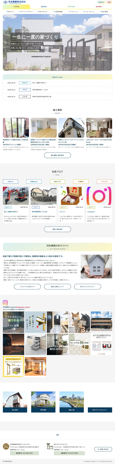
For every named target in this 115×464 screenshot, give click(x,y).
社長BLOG (34, 181)
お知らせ (10, 181)
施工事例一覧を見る (57, 155)
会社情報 (99, 6)
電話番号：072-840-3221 (24, 453)
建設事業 (44, 6)
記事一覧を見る (57, 229)
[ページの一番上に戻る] (57, 436)
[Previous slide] (5, 42)
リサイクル (71, 6)
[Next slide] (110, 42)
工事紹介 (81, 181)
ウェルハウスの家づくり (27, 286)
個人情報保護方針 (7, 461)
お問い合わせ (104, 449)
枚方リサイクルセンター (87, 286)
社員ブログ (57, 181)
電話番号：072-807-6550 (69, 453)
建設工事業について (57, 286)
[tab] (47, 69)
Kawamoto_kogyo (22, 307)
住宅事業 (16, 6)
